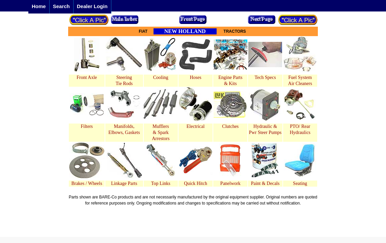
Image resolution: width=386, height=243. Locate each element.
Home (39, 6)
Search (61, 6)
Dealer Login (92, 6)
